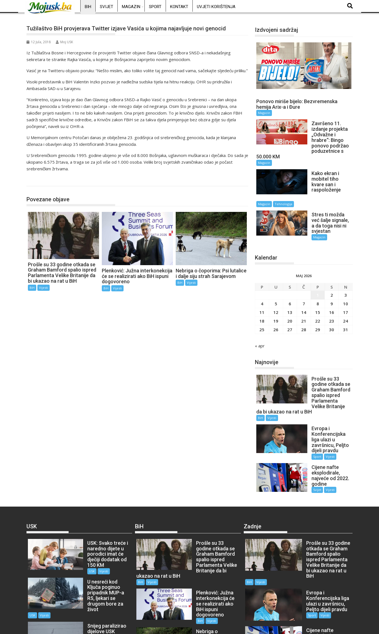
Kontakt (179, 6)
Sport (155, 6)
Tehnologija (328, 185)
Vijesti (43, 287)
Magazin (131, 6)
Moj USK (64, 42)
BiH (88, 6)
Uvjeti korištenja (216, 6)
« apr (260, 322)
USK (81, 525)
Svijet (106, 6)
